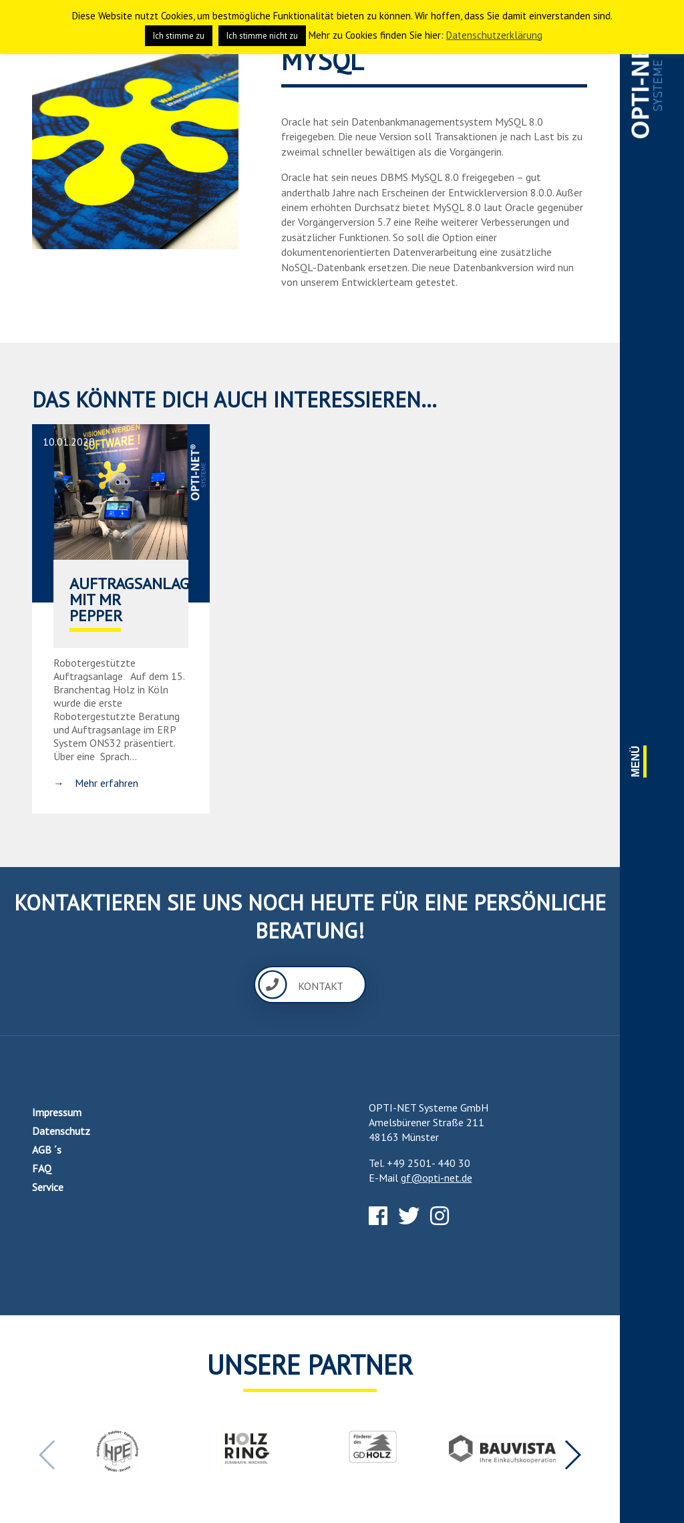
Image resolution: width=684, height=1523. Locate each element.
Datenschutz (61, 1131)
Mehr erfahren (106, 783)
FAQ (41, 1168)
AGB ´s (46, 1149)
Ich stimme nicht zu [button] (262, 35)
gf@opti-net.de (436, 1177)
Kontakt (300, 984)
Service (47, 1187)
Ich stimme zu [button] (178, 35)
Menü (636, 761)
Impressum (56, 1112)
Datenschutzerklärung (494, 35)
